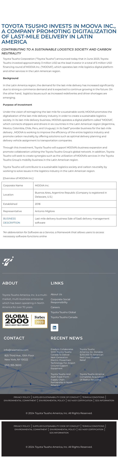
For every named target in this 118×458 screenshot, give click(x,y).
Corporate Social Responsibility (60, 301)
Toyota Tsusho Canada (64, 317)
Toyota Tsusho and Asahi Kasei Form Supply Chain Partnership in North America (61, 379)
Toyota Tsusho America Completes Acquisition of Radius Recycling (92, 377)
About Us (56, 294)
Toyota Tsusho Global (63, 312)
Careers (55, 307)
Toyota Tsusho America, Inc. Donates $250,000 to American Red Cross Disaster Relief (91, 355)
